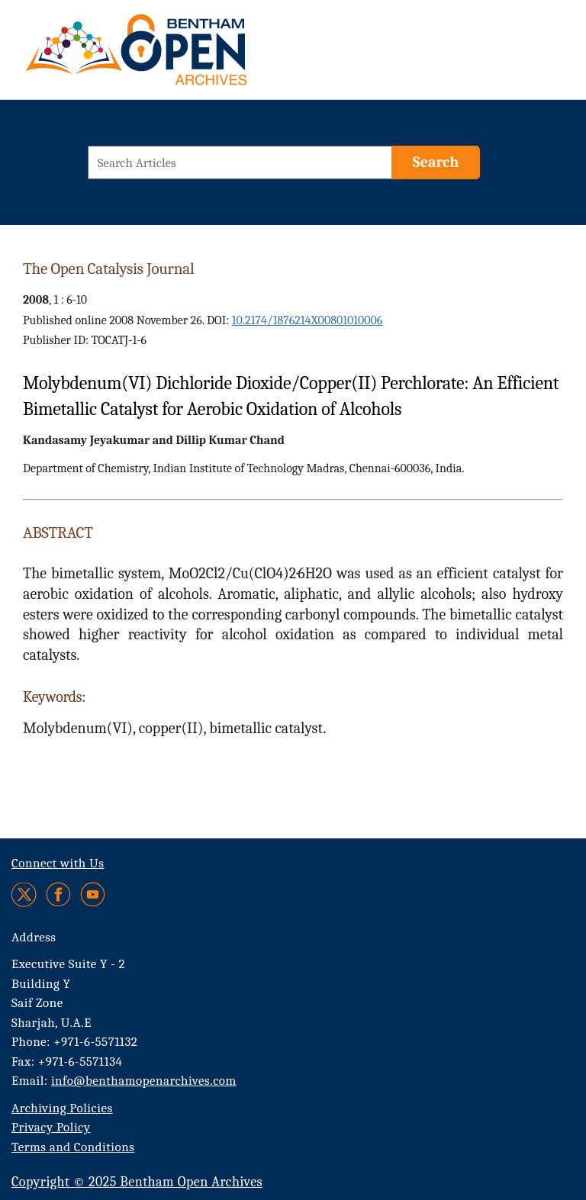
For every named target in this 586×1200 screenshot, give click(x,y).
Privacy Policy (50, 1127)
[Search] (435, 162)
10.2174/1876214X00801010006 (307, 320)
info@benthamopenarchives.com (144, 1080)
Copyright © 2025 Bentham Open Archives (136, 1182)
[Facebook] (58, 894)
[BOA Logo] (181, 56)
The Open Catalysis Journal (108, 268)
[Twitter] (24, 894)
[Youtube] (92, 894)
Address (33, 937)
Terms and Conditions (72, 1147)
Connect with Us (57, 863)
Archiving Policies (62, 1108)
